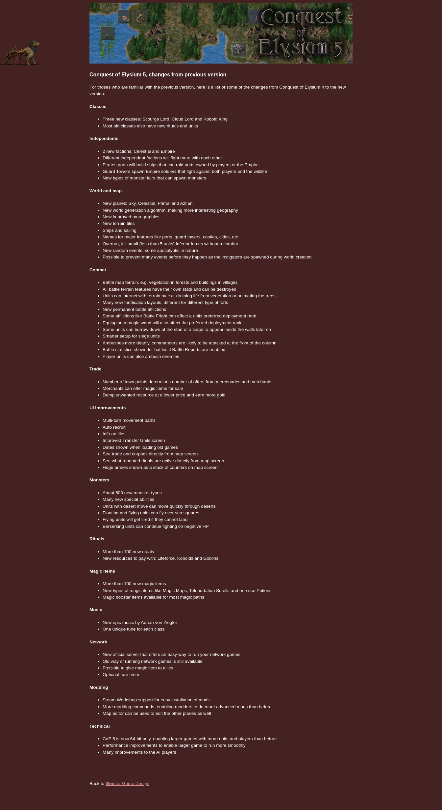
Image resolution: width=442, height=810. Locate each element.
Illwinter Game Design (127, 783)
